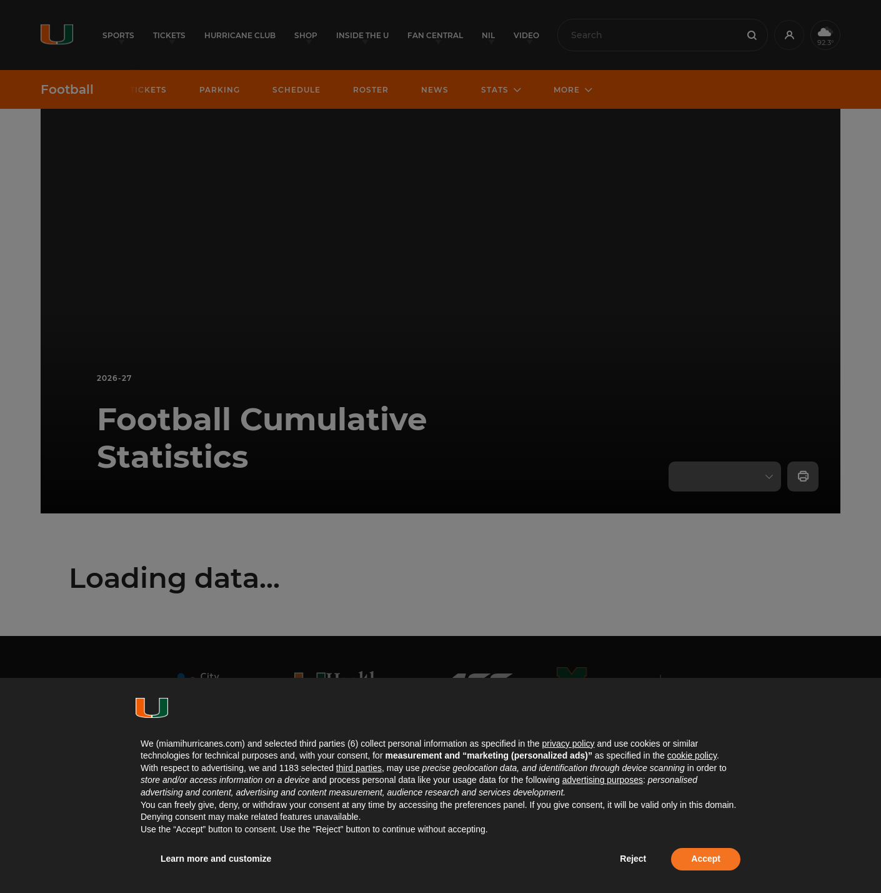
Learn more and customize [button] (216, 859)
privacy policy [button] (568, 744)
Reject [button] (633, 859)
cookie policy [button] (692, 755)
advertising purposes (602, 780)
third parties (359, 768)
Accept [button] (705, 859)
